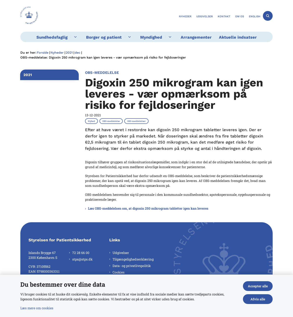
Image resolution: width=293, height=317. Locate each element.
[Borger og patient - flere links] (129, 36)
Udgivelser (121, 253)
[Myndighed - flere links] (169, 36)
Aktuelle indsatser (238, 37)
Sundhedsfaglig (52, 37)
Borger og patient (104, 37)
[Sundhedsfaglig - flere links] (75, 36)
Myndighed (151, 37)
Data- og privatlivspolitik (132, 266)
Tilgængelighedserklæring (133, 259)
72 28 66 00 (80, 253)
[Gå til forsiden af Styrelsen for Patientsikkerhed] (29, 16)
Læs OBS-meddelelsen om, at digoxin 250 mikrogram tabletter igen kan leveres (148, 208)
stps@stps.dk (82, 259)
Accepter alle (258, 286)
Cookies (119, 272)
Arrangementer (196, 37)
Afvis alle (257, 299)
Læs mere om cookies (36, 308)
